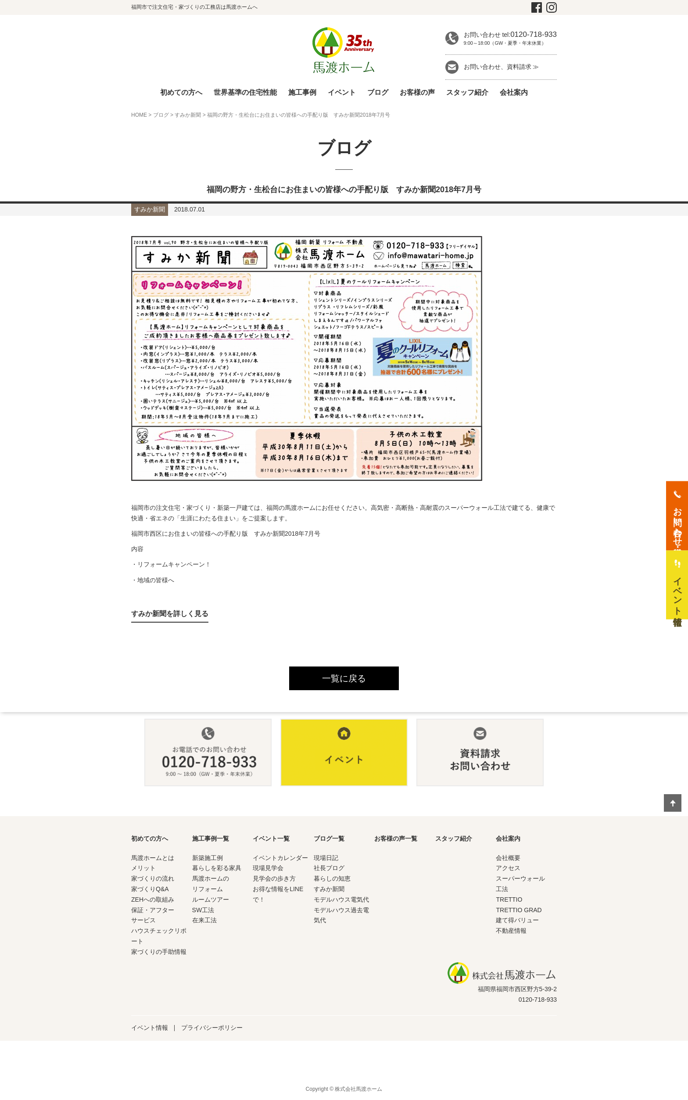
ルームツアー (210, 899)
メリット (143, 867)
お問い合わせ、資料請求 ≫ (501, 66)
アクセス (508, 867)
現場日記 (326, 857)
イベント (342, 92)
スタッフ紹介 (467, 92)
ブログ (377, 92)
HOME (139, 115)
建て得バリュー (517, 920)
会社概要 (508, 857)
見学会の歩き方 (274, 878)
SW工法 (203, 910)
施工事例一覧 (210, 838)
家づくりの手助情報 (158, 951)
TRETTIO (509, 899)
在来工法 (204, 920)
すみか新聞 (188, 115)
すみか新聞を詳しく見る (169, 613)
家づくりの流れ (152, 878)
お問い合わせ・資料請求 (677, 521)
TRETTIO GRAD (518, 910)
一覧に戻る (344, 678)
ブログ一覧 (329, 838)
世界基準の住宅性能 (245, 92)
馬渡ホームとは (152, 857)
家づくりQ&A (150, 888)
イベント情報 (149, 1027)
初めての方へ (181, 92)
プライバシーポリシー (212, 1027)
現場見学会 (268, 867)
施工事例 (302, 92)
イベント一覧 (271, 838)
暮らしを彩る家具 (216, 867)
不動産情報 (511, 930)
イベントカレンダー (280, 857)
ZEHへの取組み (152, 899)
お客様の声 (417, 92)
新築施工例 (207, 857)
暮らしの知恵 (332, 878)
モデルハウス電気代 (341, 899)
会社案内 (514, 92)
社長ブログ (329, 867)
